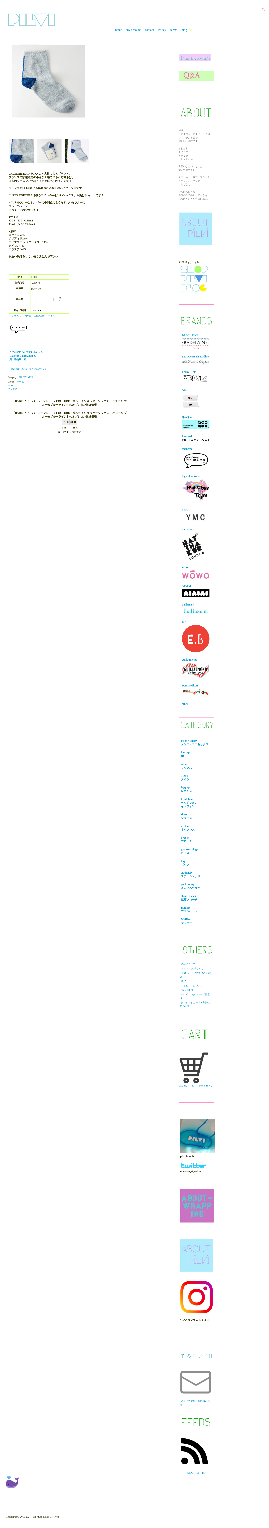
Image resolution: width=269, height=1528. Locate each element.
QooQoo (196, 422)
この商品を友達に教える (22, 356)
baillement (196, 609)
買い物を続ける (17, 359)
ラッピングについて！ (193, 985)
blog (184, 30)
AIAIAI (196, 591)
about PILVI (187, 990)
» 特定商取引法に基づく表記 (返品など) (27, 369)
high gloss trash (196, 488)
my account (133, 30)
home (118, 30)
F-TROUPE (195, 377)
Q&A (183, 981)
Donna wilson (196, 690)
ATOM (201, 1473)
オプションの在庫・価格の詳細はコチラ (33, 316)
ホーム (20, 381)
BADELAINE (26, 377)
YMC (196, 515)
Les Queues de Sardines (196, 360)
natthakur (193, 544)
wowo (196, 572)
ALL (190, 399)
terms (173, 30)
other (185, 703)
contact (149, 30)
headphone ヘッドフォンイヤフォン (190, 803)
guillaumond (196, 668)
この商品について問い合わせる (26, 352)
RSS (190, 1473)
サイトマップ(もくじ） (193, 968)
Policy (162, 30)
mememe (196, 458)
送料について (188, 964)
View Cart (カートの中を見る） (195, 1070)
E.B (196, 637)
